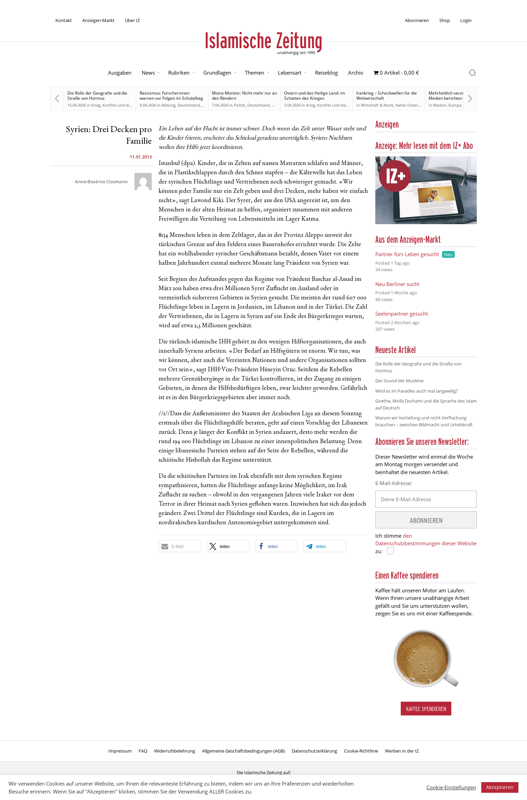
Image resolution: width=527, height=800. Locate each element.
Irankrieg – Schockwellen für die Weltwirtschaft (386, 95)
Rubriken (179, 72)
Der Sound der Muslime (399, 380)
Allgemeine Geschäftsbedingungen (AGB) (243, 751)
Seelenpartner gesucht (401, 313)
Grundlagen (217, 72)
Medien (440, 105)
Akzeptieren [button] (500, 787)
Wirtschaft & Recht (377, 105)
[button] (180, 546)
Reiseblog (326, 72)
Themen (254, 72)
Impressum (120, 751)
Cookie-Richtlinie (361, 751)
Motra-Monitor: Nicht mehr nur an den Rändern (244, 95)
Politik (239, 105)
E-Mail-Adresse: (393, 483)
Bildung (168, 105)
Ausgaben (119, 72)
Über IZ (132, 20)
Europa (455, 105)
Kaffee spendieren (426, 708)
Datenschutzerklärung (314, 751)
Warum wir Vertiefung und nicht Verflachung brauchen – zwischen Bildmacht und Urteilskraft (424, 421)
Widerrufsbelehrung (174, 751)
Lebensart (289, 72)
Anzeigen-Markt (98, 20)
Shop (444, 20)
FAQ (143, 751)
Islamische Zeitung (263, 40)
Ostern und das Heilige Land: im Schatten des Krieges (314, 95)
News (148, 72)
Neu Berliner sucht (397, 284)
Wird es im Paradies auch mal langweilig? (416, 391)
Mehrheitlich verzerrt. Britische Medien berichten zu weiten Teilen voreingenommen (458, 98)
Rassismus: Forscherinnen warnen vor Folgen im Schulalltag (171, 95)
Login (466, 20)
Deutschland (189, 105)
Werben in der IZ (402, 751)
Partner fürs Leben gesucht (407, 254)
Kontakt (63, 20)
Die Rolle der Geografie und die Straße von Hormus (97, 95)
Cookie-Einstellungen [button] (451, 787)
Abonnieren (417, 20)
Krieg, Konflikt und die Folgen (118, 105)
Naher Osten (407, 105)
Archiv (355, 72)
